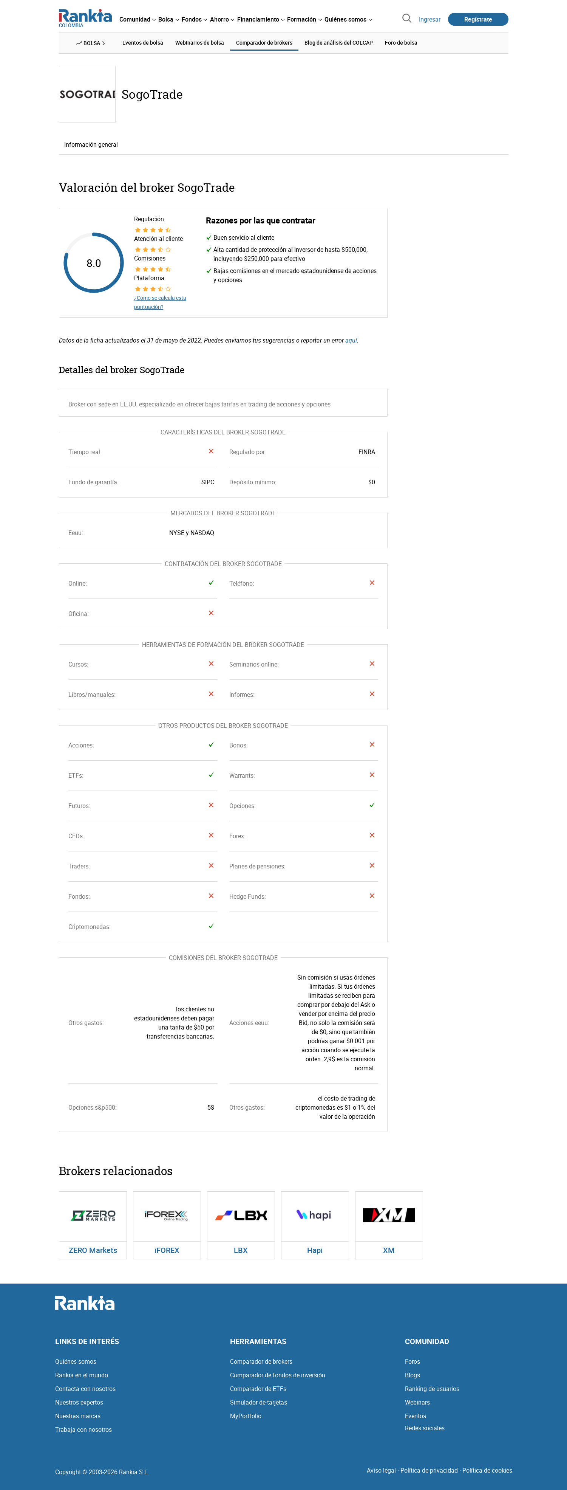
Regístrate (478, 19)
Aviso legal (381, 1470)
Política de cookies (487, 1470)
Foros (412, 1361)
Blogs (412, 1375)
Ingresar (429, 19)
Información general (91, 144)
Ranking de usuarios (432, 1389)
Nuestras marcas (77, 1416)
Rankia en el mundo (81, 1375)
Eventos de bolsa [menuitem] (142, 42)
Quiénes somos (75, 1361)
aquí (351, 340)
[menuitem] (137, 19)
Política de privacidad (429, 1470)
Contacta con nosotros (85, 1389)
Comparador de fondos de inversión (277, 1375)
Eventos (415, 1416)
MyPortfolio (245, 1416)
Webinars (417, 1402)
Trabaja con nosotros (83, 1429)
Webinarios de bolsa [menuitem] (199, 42)
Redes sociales (425, 1428)
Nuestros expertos (79, 1402)
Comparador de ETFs (258, 1389)
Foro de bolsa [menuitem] (401, 42)
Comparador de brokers (261, 1361)
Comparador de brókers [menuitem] (264, 42)
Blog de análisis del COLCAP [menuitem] (338, 42)
